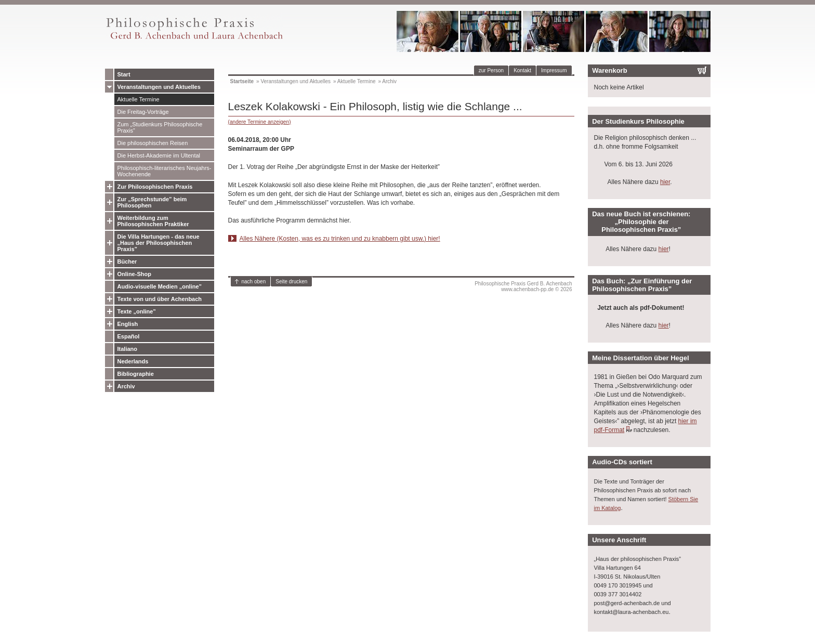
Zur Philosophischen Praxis (155, 187)
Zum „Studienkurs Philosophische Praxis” (160, 127)
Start (123, 74)
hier (665, 182)
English (127, 324)
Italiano (127, 349)
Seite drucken (291, 281)
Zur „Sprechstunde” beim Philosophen (152, 202)
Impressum (554, 70)
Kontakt (522, 70)
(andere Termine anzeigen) (259, 122)
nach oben (254, 281)
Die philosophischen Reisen (152, 143)
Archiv (126, 386)
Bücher (127, 261)
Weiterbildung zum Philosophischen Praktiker (153, 221)
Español (128, 336)
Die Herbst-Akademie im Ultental (159, 155)
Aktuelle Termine (138, 99)
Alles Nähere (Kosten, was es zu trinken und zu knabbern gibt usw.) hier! (340, 238)
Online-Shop (134, 274)
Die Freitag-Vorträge (143, 112)
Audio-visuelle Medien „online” (159, 286)
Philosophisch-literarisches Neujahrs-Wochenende (164, 171)
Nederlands (133, 361)
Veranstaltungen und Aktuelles (159, 87)
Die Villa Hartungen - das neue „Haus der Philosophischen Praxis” (158, 242)
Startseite (242, 81)
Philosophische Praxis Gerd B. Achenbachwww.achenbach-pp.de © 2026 (523, 286)
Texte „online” (136, 311)
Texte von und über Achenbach (159, 299)
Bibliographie (135, 374)
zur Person (491, 70)
